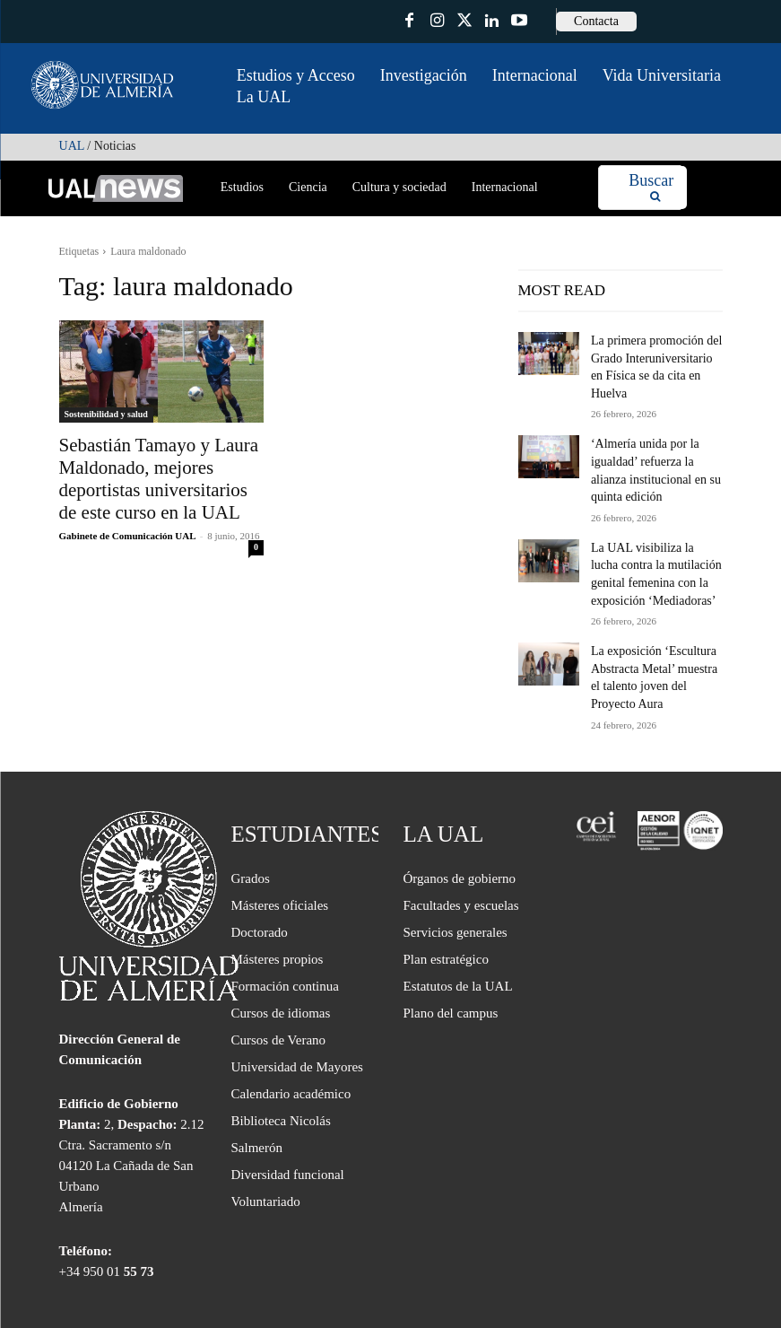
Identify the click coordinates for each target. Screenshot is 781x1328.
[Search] (651, 188)
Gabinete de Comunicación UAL (127, 525)
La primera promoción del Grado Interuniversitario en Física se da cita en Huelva (649, 354)
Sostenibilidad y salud (106, 414)
